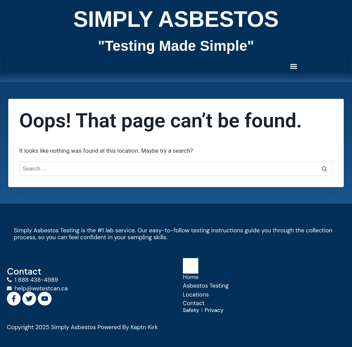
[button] (293, 66)
